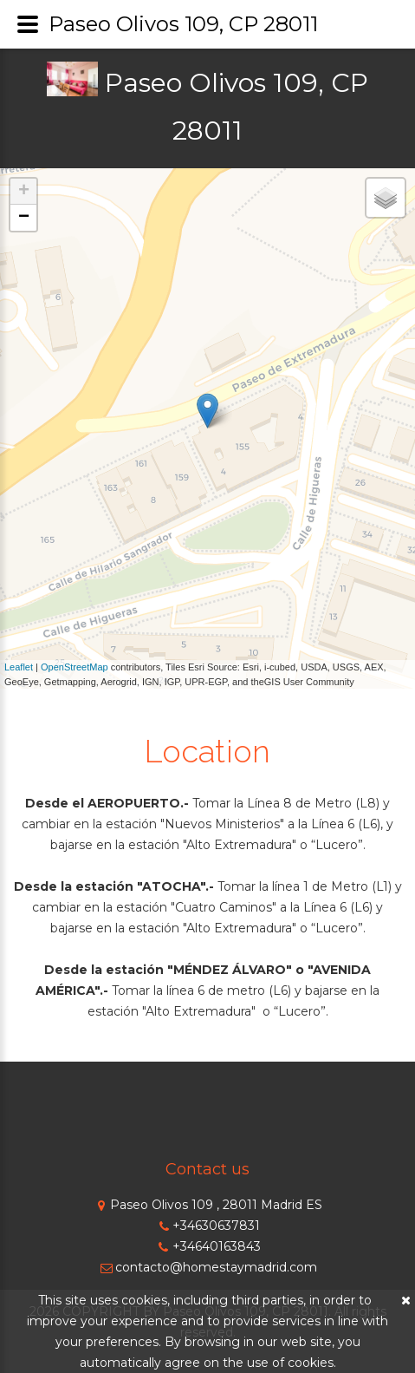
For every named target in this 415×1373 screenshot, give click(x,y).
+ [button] (23, 192)
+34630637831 (207, 1225)
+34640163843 (208, 1246)
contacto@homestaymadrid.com (207, 1267)
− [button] (23, 218)
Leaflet (18, 667)
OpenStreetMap (74, 667)
